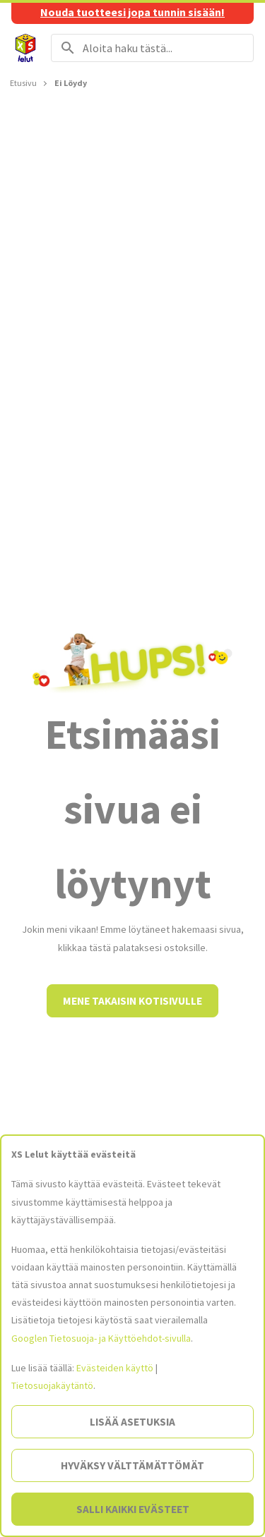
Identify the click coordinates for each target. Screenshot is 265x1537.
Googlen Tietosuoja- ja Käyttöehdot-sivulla (101, 1338)
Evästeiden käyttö (114, 1367)
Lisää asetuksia (132, 1421)
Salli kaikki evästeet (132, 1509)
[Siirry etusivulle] (25, 48)
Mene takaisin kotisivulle (132, 1001)
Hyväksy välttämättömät (132, 1465)
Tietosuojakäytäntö (52, 1385)
